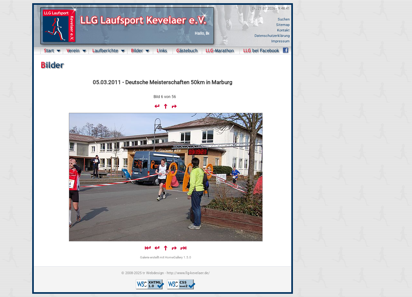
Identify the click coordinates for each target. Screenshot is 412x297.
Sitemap (283, 25)
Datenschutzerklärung (272, 36)
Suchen (284, 19)
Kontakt (283, 30)
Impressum (280, 41)
